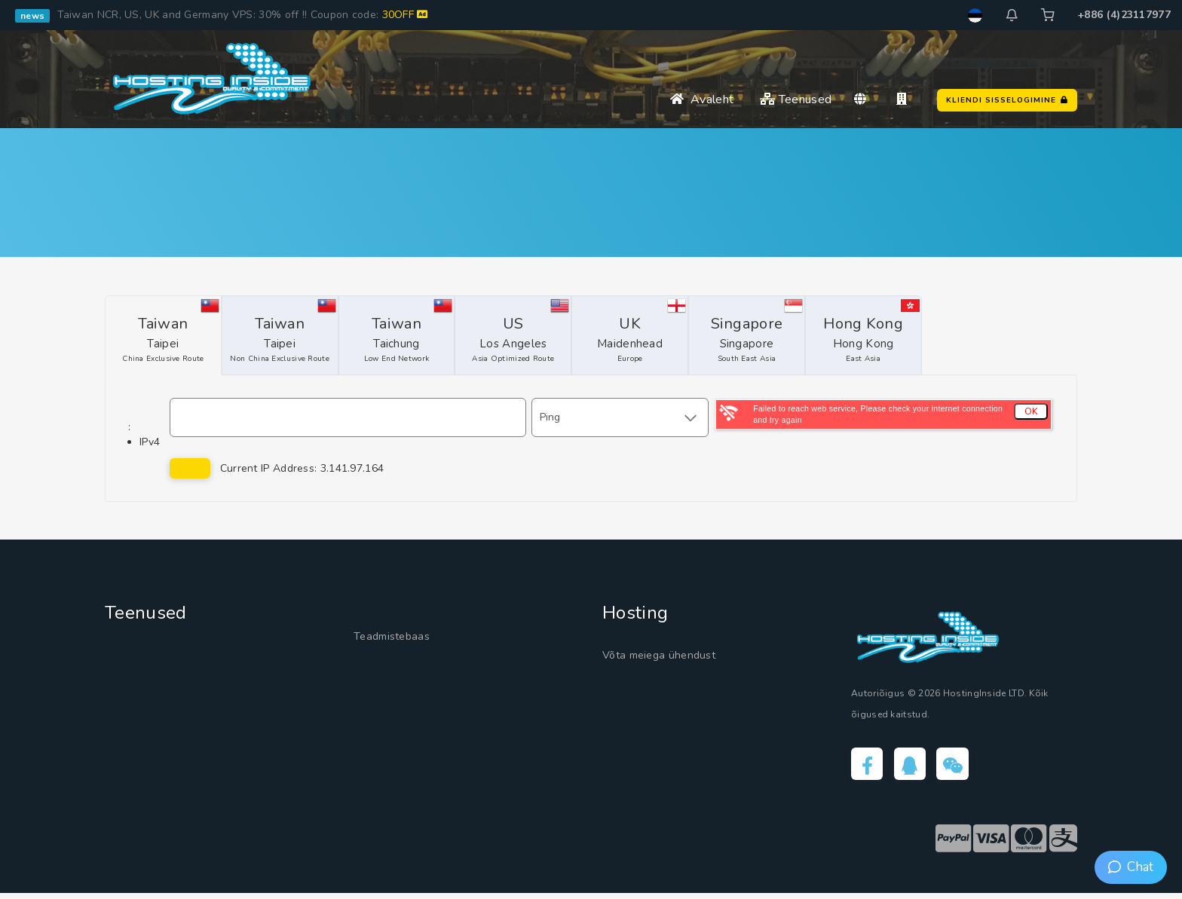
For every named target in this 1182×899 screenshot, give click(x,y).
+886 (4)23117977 (1124, 15)
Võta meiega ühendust (673, 656)
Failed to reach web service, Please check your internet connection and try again (878, 414)
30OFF (405, 15)
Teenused (795, 99)
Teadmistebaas (401, 637)
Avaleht (701, 99)
